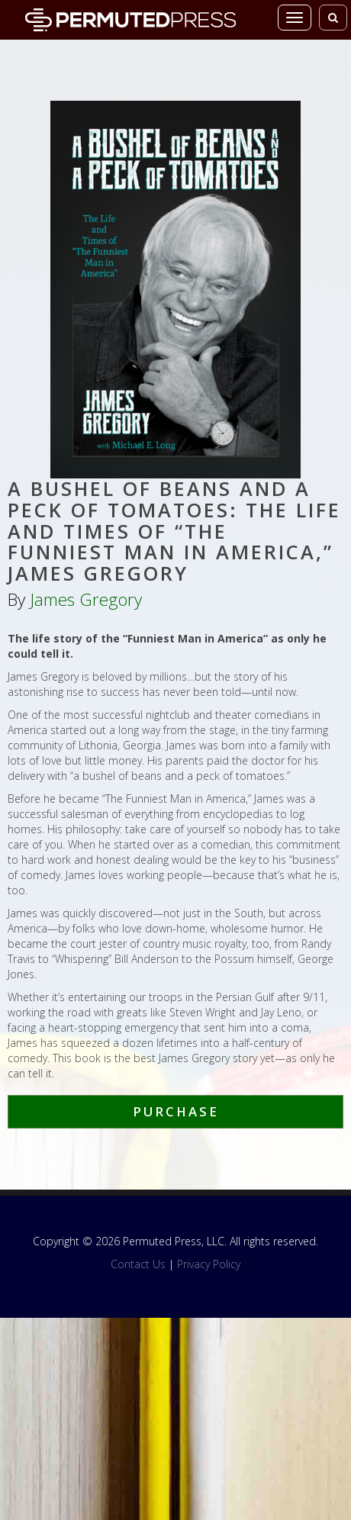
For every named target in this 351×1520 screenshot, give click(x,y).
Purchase (176, 1111)
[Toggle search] (333, 18)
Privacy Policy (208, 1264)
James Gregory (86, 599)
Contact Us (138, 1264)
